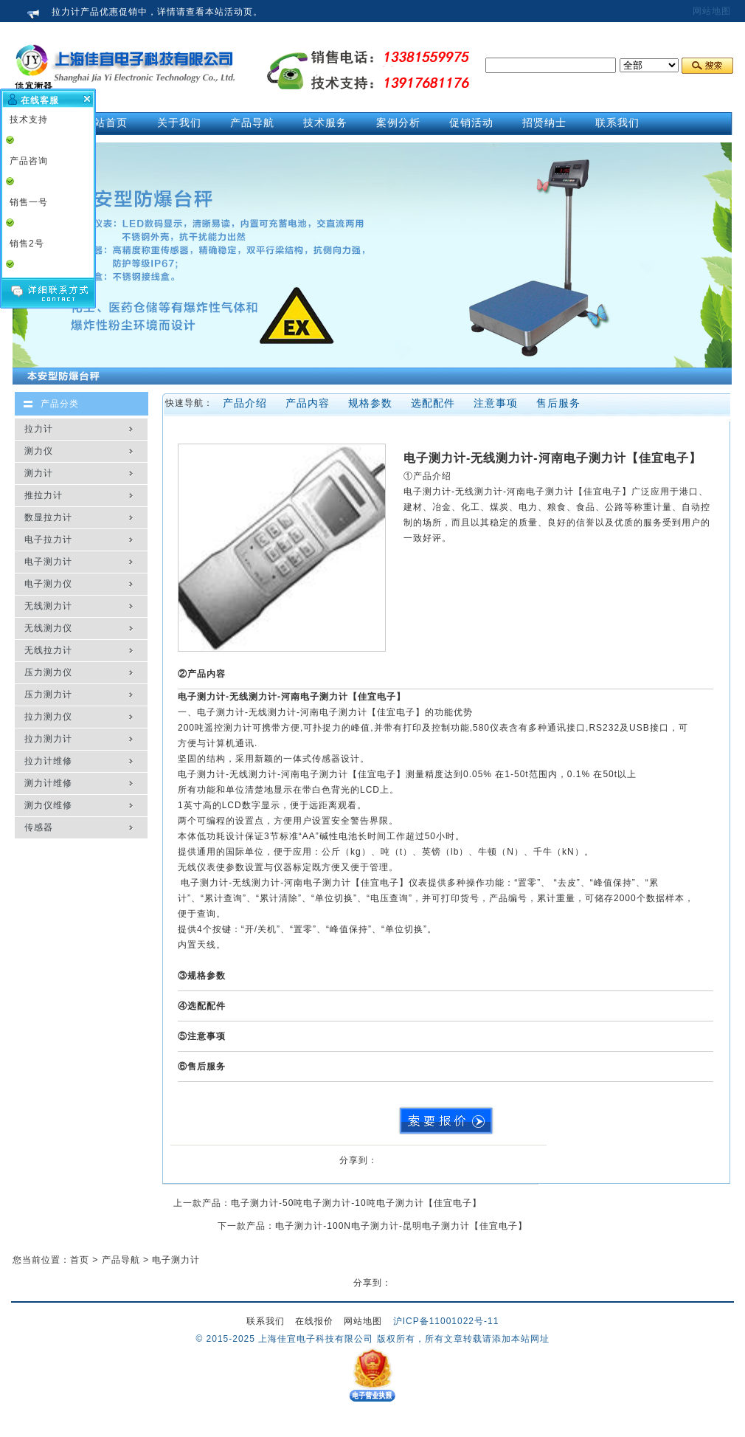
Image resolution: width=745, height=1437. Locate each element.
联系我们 (265, 1321)
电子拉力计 (48, 539)
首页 (79, 1260)
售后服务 (558, 403)
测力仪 (38, 451)
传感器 (38, 827)
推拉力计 (43, 495)
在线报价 (314, 1321)
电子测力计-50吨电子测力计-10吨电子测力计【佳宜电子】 (356, 1203)
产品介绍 (245, 403)
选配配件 (433, 403)
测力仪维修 (48, 805)
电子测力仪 (48, 584)
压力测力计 (48, 694)
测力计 (38, 473)
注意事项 (496, 403)
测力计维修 (48, 783)
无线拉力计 (48, 650)
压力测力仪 (48, 672)
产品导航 (121, 1260)
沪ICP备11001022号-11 (446, 1321)
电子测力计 (48, 561)
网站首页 (105, 122)
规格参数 (370, 403)
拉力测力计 (48, 739)
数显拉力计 (48, 517)
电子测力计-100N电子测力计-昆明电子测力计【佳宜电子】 (401, 1226)
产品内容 (307, 403)
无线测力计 (48, 606)
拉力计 (38, 429)
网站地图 (712, 11)
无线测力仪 (48, 628)
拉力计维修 (48, 761)
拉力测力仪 (48, 716)
